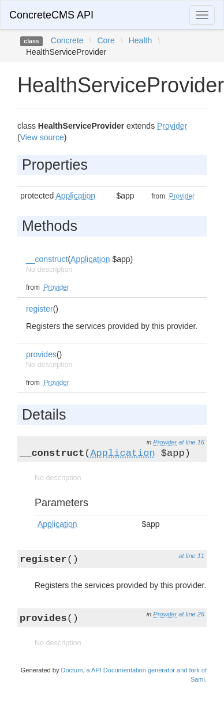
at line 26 (191, 614)
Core (105, 40)
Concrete (67, 40)
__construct (47, 259)
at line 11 (191, 555)
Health (140, 40)
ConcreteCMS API (51, 15)
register (39, 308)
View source (42, 137)
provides (41, 354)
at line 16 (191, 442)
